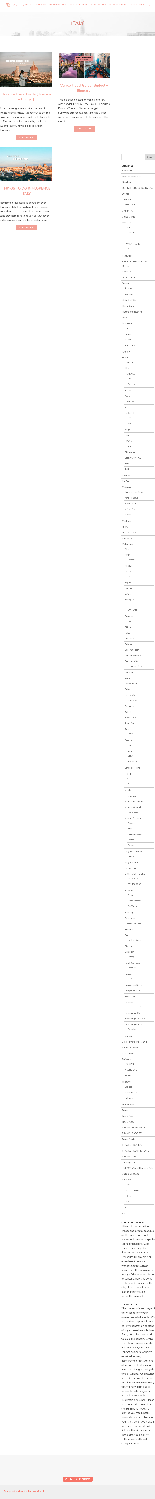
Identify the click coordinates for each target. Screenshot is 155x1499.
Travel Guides (79, 5)
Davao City (130, 695)
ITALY (127, 227)
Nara (127, 435)
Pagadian (132, 1029)
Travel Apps (128, 1121)
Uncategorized (129, 1162)
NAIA (125, 526)
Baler (130, 576)
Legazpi (128, 773)
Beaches (126, 182)
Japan (125, 357)
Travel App (127, 1116)
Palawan (129, 890)
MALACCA (130, 509)
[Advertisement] (32, 257)
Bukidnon (129, 638)
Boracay (131, 559)
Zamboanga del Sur (134, 1024)
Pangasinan (130, 918)
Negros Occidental (134, 851)
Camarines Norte (133, 655)
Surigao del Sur (132, 990)
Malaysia (126, 487)
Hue (127, 1201)
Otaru (130, 378)
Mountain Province (133, 834)
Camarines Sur (132, 661)
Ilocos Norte (131, 717)
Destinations (57, 5)
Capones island (134, 1006)
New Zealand (129, 532)
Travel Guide (128, 1139)
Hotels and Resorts (132, 311)
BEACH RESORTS (132, 176)
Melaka (128, 514)
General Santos (130, 277)
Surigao (128, 974)
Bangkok (129, 1086)
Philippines (127, 544)
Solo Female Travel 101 (134, 1041)
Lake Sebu (132, 967)
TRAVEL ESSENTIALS (133, 1127)
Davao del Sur (131, 700)
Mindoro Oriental (133, 807)
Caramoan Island (135, 666)
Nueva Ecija (130, 868)
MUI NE (128, 1207)
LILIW (130, 756)
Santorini (129, 293)
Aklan (127, 554)
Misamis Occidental (134, 818)
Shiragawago (131, 452)
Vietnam (126, 1179)
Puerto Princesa (134, 900)
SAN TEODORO (134, 884)
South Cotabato (132, 963)
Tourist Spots (129, 1104)
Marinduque (130, 795)
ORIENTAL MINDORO (135, 873)
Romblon (129, 929)
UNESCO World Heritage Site (137, 1168)
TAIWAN (126, 1059)
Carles (130, 733)
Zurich (130, 249)
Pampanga (130, 912)
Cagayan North (132, 649)
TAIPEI (128, 1075)
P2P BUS (127, 538)
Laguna (128, 751)
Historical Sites (130, 300)
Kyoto (127, 396)
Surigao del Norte (133, 985)
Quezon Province (133, 923)
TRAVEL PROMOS (132, 1144)
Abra (127, 549)
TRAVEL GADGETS (132, 1133)
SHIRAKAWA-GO (133, 457)
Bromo (128, 334)
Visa (124, 1213)
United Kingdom (130, 1173)
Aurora (128, 571)
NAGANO (129, 413)
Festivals (126, 271)
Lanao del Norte (132, 767)
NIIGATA (129, 441)
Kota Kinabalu (131, 497)
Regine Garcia (35, 1491)
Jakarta (128, 339)
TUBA (130, 621)
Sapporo (131, 384)
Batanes (129, 593)
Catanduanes (131, 683)
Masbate (126, 520)
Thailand (126, 1081)
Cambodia (127, 199)
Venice (131, 238)
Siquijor (128, 946)
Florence (131, 232)
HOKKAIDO (130, 373)
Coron (130, 895)
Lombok (126, 475)
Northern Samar (134, 940)
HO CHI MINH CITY (134, 1190)
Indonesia (127, 323)
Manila (128, 790)
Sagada (131, 845)
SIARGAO (132, 978)
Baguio (128, 582)
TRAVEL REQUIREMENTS (135, 1150)
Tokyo (128, 463)
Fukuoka (129, 362)
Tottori (128, 469)
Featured (127, 255)
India (124, 317)
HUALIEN (129, 1064)
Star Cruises (128, 1053)
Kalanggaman (134, 784)
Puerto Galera (133, 812)
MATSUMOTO (131, 401)
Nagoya (128, 429)
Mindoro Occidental (134, 801)
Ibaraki (128, 390)
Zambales (129, 1002)
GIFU (127, 368)
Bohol (127, 633)
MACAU (126, 481)
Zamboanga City (132, 1013)
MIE (126, 407)
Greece (126, 283)
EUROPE (126, 222)
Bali (126, 328)
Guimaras (129, 706)
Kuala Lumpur (131, 503)
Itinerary (126, 351)
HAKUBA (132, 417)
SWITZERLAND (132, 244)
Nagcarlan (132, 761)
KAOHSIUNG (131, 1070)
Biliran (128, 627)
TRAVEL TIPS (129, 1156)
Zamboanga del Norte (135, 1018)
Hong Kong (128, 306)
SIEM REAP (130, 204)
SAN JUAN (132, 610)
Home (28, 5)
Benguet (129, 616)
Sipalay (131, 828)
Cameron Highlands (134, 492)
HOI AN (128, 1196)
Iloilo (127, 728)
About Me (40, 5)
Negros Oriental (132, 862)
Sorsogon (129, 951)
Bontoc (131, 839)
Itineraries (137, 5)
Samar (128, 935)
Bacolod (131, 823)
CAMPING (127, 210)
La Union (129, 745)
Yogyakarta (130, 345)
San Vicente (133, 906)
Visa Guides (98, 5)
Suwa (130, 423)
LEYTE (128, 779)
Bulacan (128, 644)
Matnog (131, 956)
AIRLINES (127, 170)
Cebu (127, 689)
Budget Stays (118, 5)
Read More (26, 137)
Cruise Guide (128, 216)
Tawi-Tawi (130, 996)
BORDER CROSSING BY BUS (137, 187)
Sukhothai (129, 1098)
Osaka (128, 446)
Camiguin (129, 672)
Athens (128, 288)
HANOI (128, 1184)
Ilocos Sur (129, 723)
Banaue (128, 588)
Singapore (127, 1036)
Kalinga (128, 739)
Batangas (129, 599)
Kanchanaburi (131, 1092)
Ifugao (128, 711)
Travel (125, 1110)
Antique (128, 565)
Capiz (127, 677)
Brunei (125, 193)
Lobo (130, 604)
